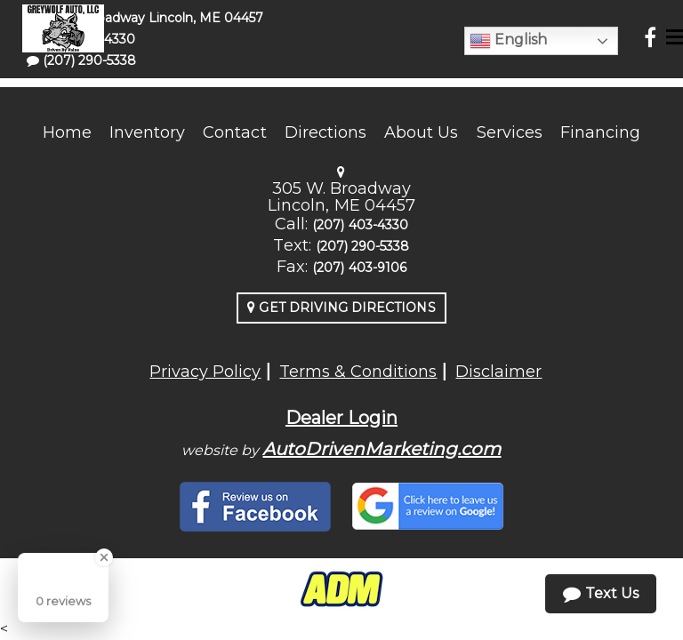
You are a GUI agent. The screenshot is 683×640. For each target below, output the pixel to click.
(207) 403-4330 (360, 225)
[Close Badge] (104, 557)
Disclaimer (498, 371)
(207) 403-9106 (359, 268)
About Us (421, 132)
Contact (234, 132)
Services (509, 132)
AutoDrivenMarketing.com (381, 449)
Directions (326, 132)
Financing (600, 132)
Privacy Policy (205, 371)
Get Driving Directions (341, 308)
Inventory (147, 132)
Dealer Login (341, 417)
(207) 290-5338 (363, 246)
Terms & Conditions (358, 371)
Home (67, 132)
